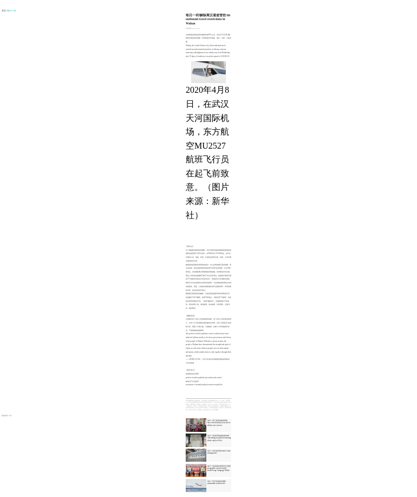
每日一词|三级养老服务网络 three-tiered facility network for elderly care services (218, 422)
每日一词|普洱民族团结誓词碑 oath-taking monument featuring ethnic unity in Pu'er (219, 438)
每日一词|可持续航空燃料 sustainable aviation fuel (216, 482)
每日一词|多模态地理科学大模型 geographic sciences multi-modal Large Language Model (219, 468)
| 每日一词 (11, 11)
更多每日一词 (6, 416)
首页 (4, 11)
